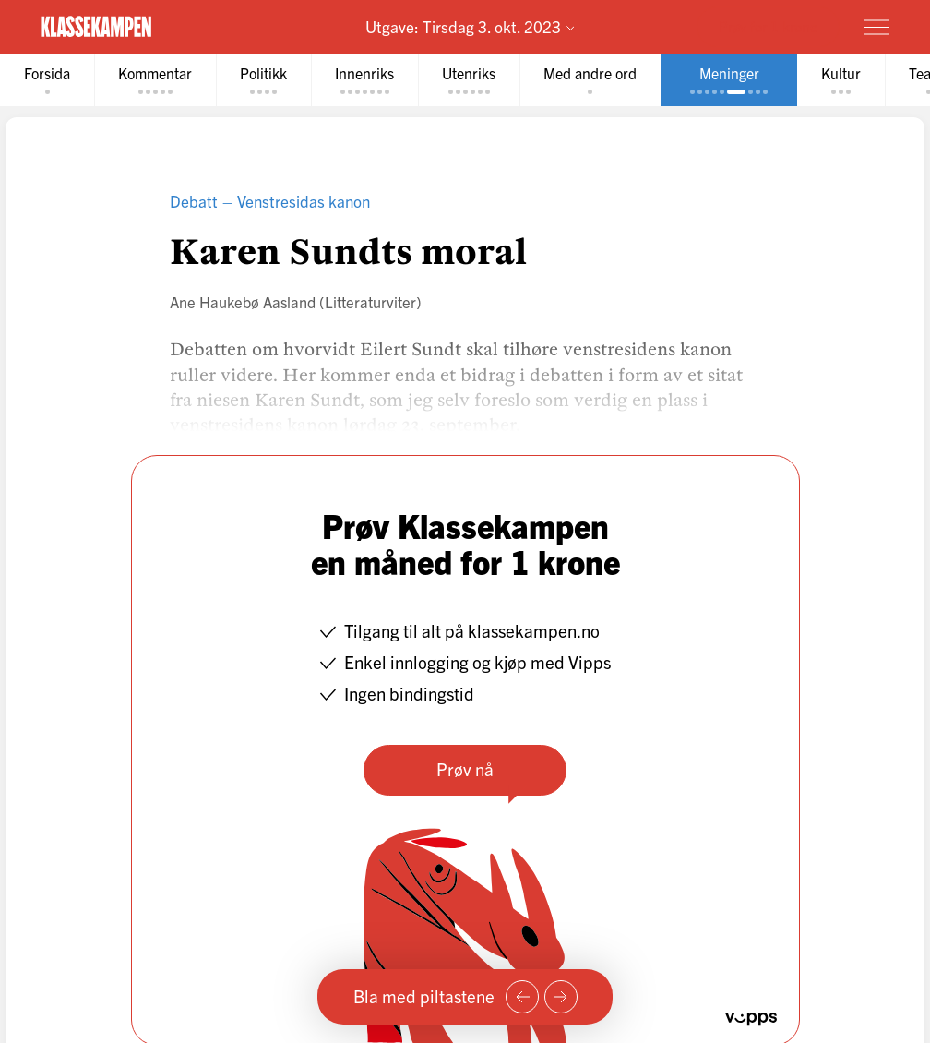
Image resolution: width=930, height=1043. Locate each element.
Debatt (194, 200)
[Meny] (876, 27)
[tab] (47, 80)
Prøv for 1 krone (768, 26)
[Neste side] (561, 996)
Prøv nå (465, 769)
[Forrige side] (522, 996)
